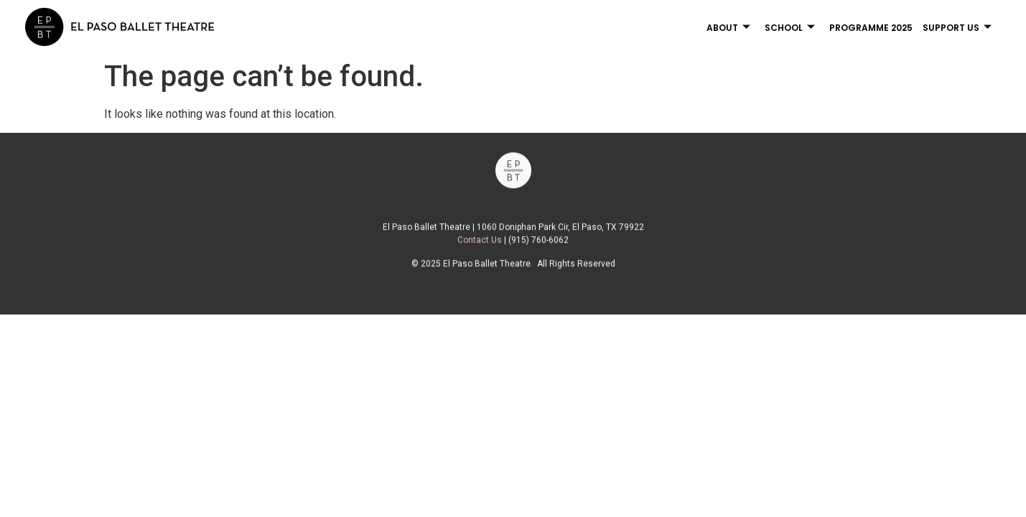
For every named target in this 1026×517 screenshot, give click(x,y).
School (790, 28)
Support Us (957, 28)
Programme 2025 (871, 28)
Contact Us (479, 244)
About (728, 28)
